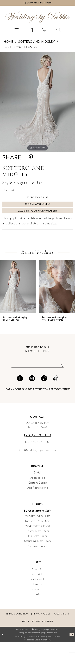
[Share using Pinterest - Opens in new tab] (31, 159)
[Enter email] (37, 375)
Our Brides (37, 584)
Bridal (37, 483)
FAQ (37, 605)
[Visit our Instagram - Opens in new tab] (32, 389)
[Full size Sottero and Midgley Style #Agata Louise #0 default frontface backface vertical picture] (37, 104)
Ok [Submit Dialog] (71, 645)
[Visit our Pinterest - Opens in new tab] (44, 389)
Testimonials (37, 589)
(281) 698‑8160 (37, 445)
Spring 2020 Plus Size (21, 49)
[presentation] (18, 295)
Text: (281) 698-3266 (37, 452)
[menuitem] (16, 31)
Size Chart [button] (10, 193)
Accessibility (61, 624)
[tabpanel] (37, 104)
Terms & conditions (18, 624)
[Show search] (58, 31)
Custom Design (37, 493)
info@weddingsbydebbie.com (37, 460)
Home (8, 43)
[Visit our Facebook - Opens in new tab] (20, 389)
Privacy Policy (41, 624)
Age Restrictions (37, 498)
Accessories (37, 488)
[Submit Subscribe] (61, 375)
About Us (37, 579)
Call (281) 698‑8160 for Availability (37, 219)
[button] (16, 31)
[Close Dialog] (3, 645)
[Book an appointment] (37, 4)
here (48, 650)
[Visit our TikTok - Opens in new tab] (55, 389)
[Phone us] (44, 31)
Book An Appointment (37, 210)
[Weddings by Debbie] (37, 19)
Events (37, 594)
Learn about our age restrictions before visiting (37, 399)
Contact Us (37, 599)
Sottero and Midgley (36, 43)
